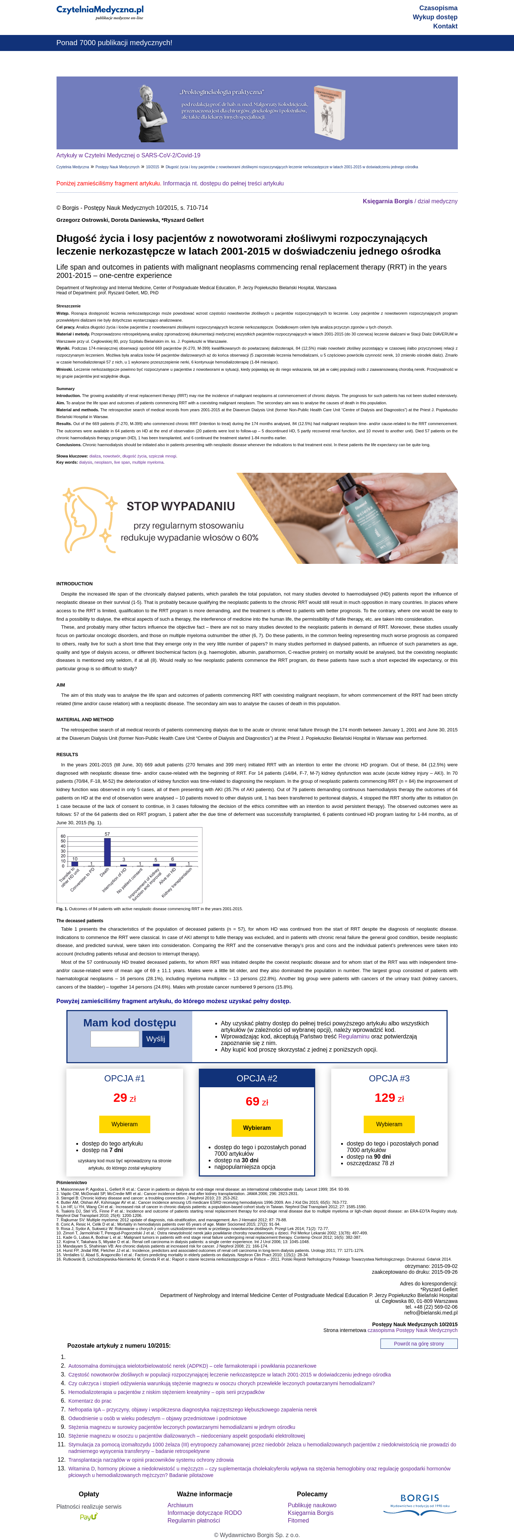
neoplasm (103, 462)
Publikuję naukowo (312, 1505)
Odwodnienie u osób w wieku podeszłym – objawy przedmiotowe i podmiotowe (158, 1418)
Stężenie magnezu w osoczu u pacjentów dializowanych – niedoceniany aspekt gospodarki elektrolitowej (187, 1436)
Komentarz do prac (90, 1401)
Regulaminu (354, 1036)
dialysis (85, 462)
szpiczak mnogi (162, 456)
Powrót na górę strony (419, 1344)
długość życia (135, 456)
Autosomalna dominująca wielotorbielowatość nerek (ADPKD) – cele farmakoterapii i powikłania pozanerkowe (193, 1366)
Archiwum (180, 1505)
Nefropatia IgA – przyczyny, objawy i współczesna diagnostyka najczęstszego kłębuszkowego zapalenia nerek (193, 1410)
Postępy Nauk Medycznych (118, 167)
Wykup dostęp (435, 17)
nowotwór (111, 456)
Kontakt (445, 26)
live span (122, 462)
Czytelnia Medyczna (73, 167)
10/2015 (152, 167)
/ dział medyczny (410, 201)
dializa (95, 456)
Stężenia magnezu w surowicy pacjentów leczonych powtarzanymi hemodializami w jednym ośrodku (182, 1427)
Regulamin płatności (193, 1520)
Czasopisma (438, 8)
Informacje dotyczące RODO (204, 1513)
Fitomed (298, 1520)
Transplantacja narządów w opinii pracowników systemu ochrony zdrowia (151, 1460)
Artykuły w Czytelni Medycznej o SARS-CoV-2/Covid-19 (129, 155)
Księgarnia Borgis (310, 1513)
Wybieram (125, 1124)
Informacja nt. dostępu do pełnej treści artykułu (223, 183)
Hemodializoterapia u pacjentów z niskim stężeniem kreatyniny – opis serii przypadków (167, 1392)
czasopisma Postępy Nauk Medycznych (413, 1330)
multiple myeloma (147, 462)
